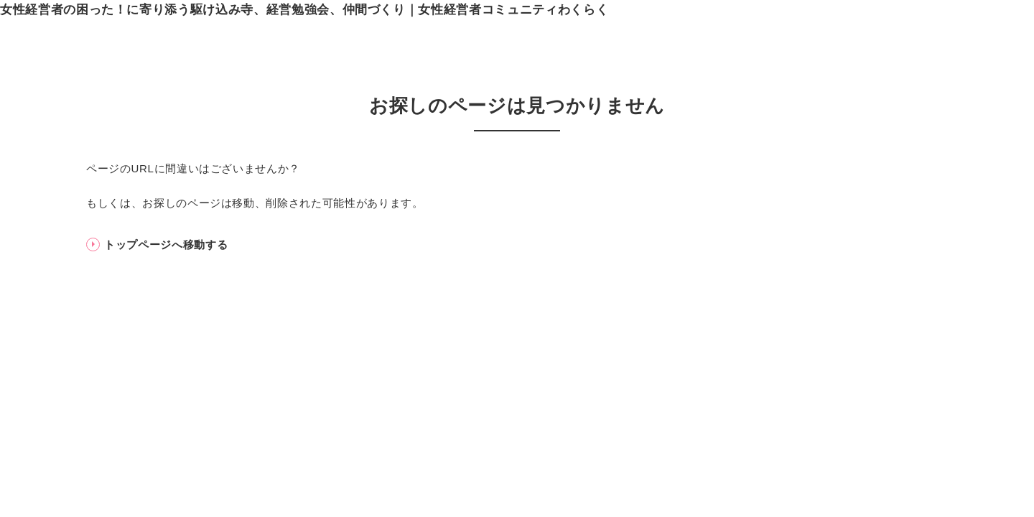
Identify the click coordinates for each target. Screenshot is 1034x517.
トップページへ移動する (166, 244)
